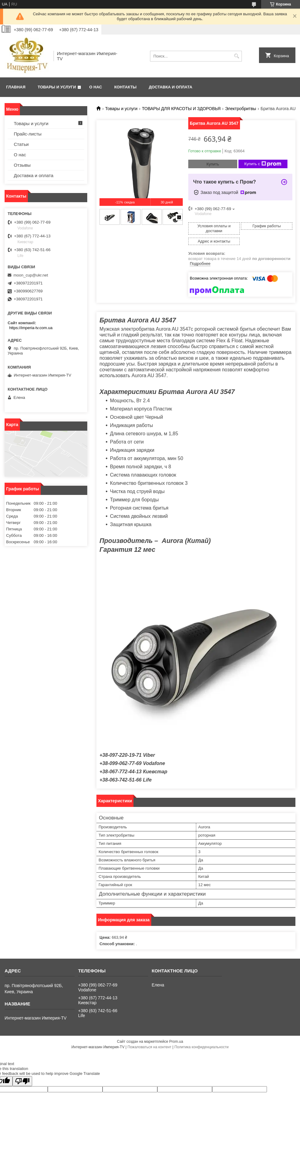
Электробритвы (240, 108)
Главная (15, 87)
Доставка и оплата (170, 87)
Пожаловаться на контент (149, 1047)
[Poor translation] (22, 1081)
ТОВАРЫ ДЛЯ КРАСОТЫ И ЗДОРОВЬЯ (181, 108)
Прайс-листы (28, 133)
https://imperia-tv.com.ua (30, 327)
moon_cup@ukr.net (30, 275)
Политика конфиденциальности (201, 1047)
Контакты (125, 87)
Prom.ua (176, 1041)
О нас (95, 87)
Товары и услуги (57, 87)
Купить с (262, 164)
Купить (212, 164)
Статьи (21, 144)
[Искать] (236, 56)
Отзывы (22, 165)
